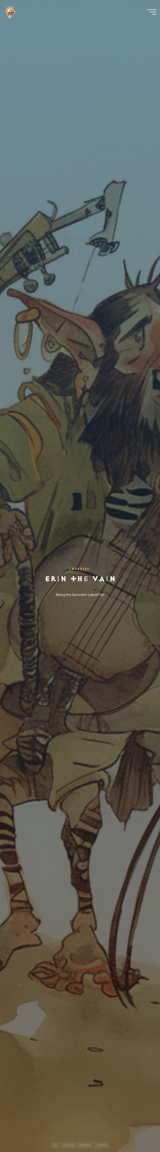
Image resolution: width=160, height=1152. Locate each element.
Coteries (79, 569)
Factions (85, 1145)
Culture (68, 1145)
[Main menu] (151, 12)
